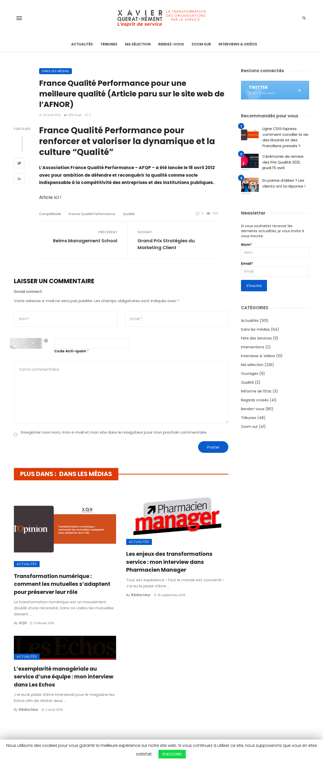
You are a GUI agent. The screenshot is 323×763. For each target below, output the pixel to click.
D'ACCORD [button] (172, 754)
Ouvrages (249, 373)
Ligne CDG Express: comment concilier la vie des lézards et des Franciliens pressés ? (285, 137)
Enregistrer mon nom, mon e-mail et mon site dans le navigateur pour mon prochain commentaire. (114, 432)
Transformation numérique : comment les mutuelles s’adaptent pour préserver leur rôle (62, 584)
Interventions (252, 347)
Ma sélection (138, 44)
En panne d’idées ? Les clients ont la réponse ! (283, 183)
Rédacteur (141, 594)
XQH (23, 622)
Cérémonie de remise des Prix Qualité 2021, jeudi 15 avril (283, 162)
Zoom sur (201, 44)
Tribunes (108, 44)
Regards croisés (254, 400)
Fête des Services (256, 338)
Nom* (275, 250)
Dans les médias (55, 71)
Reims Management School (85, 241)
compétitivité (50, 214)
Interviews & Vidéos (238, 44)
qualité (129, 214)
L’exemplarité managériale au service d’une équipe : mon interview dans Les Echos (63, 676)
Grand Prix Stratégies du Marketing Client (166, 244)
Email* (275, 269)
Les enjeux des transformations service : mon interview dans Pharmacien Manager (169, 561)
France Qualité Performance (92, 214)
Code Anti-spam (70, 351)
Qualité (247, 382)
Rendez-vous (171, 44)
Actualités (82, 44)
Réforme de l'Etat (256, 391)
